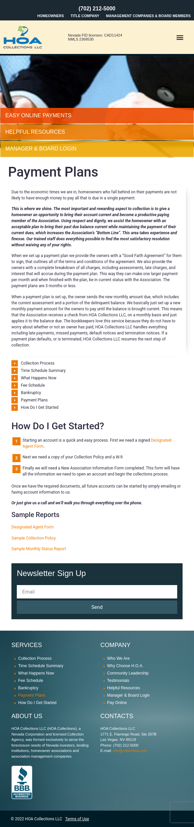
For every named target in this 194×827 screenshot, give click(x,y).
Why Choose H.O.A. (125, 665)
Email (22, 583)
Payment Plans (34, 400)
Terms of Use (77, 819)
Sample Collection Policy (33, 538)
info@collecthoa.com (130, 751)
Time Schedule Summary (43, 370)
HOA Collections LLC (43, 819)
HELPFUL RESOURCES (35, 132)
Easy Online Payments (38, 115)
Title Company (85, 16)
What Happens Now (38, 378)
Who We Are (118, 658)
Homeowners (50, 16)
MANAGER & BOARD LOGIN (41, 148)
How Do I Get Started (40, 407)
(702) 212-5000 (97, 8)
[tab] (97, 116)
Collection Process (37, 363)
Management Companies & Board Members (148, 16)
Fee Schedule (33, 385)
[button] (180, 37)
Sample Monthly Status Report (38, 549)
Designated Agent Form (32, 527)
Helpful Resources (123, 688)
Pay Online (117, 702)
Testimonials (118, 680)
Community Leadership (128, 673)
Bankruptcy (31, 392)
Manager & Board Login (128, 695)
